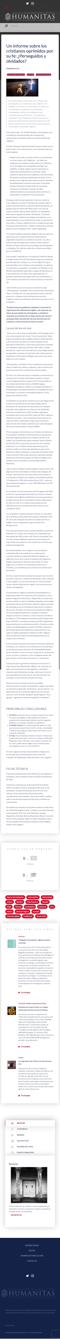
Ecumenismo (29, 907)
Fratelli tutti (27, 916)
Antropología (47, 897)
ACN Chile (30, 74)
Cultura (9, 902)
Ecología (36, 911)
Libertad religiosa (22, 911)
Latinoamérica (33, 897)
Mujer (9, 907)
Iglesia (20, 1057)
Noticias (21, 936)
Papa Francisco (32, 902)
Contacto (32, 1261)
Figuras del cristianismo (15, 897)
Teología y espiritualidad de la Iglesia (32, 1003)
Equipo (32, 1251)
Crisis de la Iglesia (13, 916)
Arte (51, 907)
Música (9, 911)
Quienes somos (32, 1246)
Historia (18, 907)
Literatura (42, 907)
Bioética (20, 902)
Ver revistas (16, 1215)
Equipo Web (24, 1326)
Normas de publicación (32, 1256)
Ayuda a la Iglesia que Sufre (16, 74)
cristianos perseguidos (43, 74)
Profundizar (25, 993)
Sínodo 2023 (41, 916)
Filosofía (45, 902)
